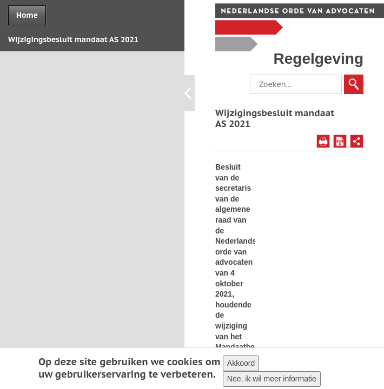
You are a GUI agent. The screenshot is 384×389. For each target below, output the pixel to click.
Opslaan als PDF (340, 141)
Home (27, 15)
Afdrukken (323, 141)
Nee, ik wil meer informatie (271, 379)
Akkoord (241, 364)
